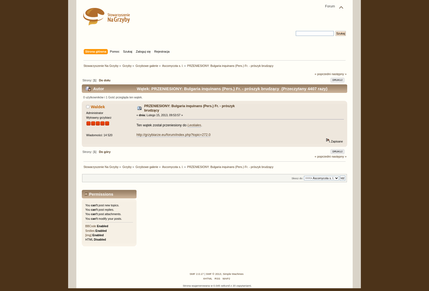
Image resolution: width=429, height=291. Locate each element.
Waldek (98, 106)
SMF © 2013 (213, 273)
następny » (339, 74)
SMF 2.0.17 (197, 273)
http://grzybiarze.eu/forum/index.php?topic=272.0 (174, 135)
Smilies (90, 230)
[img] (88, 235)
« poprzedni (323, 74)
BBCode (90, 226)
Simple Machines (233, 273)
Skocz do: (297, 178)
